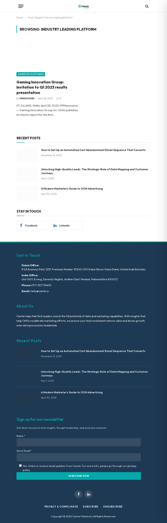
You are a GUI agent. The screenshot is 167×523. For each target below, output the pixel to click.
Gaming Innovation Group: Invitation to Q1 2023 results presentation (41, 87)
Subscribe (90, 506)
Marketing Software (30, 74)
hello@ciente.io (39, 291)
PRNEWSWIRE (27, 98)
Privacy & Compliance (61, 506)
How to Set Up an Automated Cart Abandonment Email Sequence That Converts (93, 150)
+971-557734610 (41, 285)
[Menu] (20, 6)
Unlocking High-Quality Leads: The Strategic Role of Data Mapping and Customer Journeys (94, 171)
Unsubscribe (113, 506)
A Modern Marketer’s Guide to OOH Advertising (72, 188)
